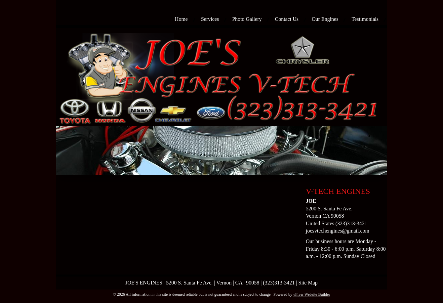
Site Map (308, 282)
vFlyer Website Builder (311, 294)
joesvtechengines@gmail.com (337, 231)
